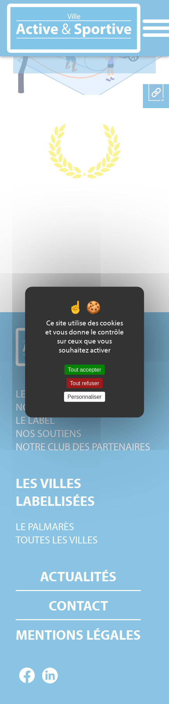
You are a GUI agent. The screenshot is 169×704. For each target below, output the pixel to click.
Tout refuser (84, 383)
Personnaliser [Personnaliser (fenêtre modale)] (84, 397)
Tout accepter (84, 369)
